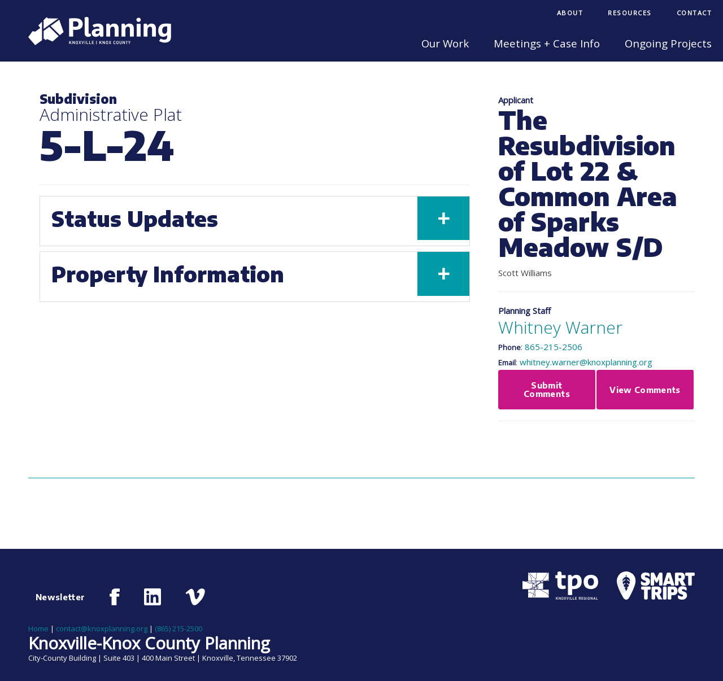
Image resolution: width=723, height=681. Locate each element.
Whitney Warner (560, 327)
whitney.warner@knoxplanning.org (586, 362)
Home (38, 628)
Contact (694, 12)
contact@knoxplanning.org (101, 628)
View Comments (645, 390)
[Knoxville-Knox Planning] (94, 41)
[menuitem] (570, 14)
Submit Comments (547, 389)
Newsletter (60, 597)
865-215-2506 (553, 346)
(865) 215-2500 (178, 628)
